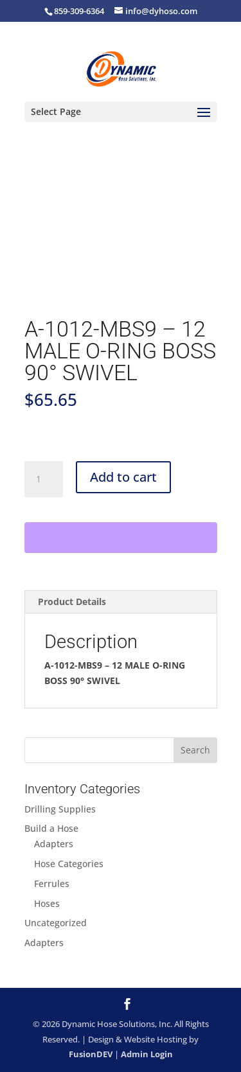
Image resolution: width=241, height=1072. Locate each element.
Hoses (47, 903)
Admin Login (147, 1054)
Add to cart (123, 477)
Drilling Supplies (60, 809)
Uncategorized (55, 923)
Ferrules (51, 883)
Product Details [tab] (72, 601)
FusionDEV (90, 1054)
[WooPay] (120, 537)
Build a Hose (51, 828)
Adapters (53, 844)
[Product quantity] (43, 479)
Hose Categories (68, 863)
